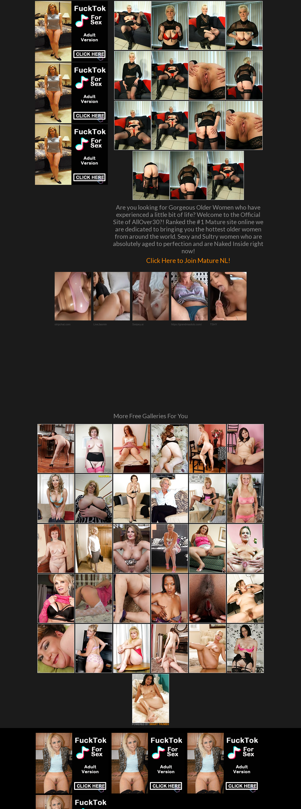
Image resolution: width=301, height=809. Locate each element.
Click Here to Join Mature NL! (188, 259)
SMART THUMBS (159, 658)
